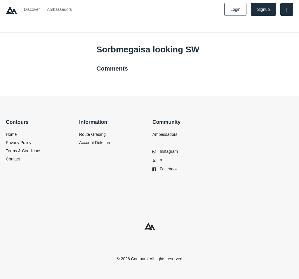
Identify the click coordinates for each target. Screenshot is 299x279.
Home (11, 134)
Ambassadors (59, 9)
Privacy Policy (18, 142)
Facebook (165, 169)
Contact (13, 159)
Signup (263, 9)
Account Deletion (94, 142)
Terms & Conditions (23, 150)
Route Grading (92, 134)
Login (235, 9)
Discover (32, 9)
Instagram (165, 151)
